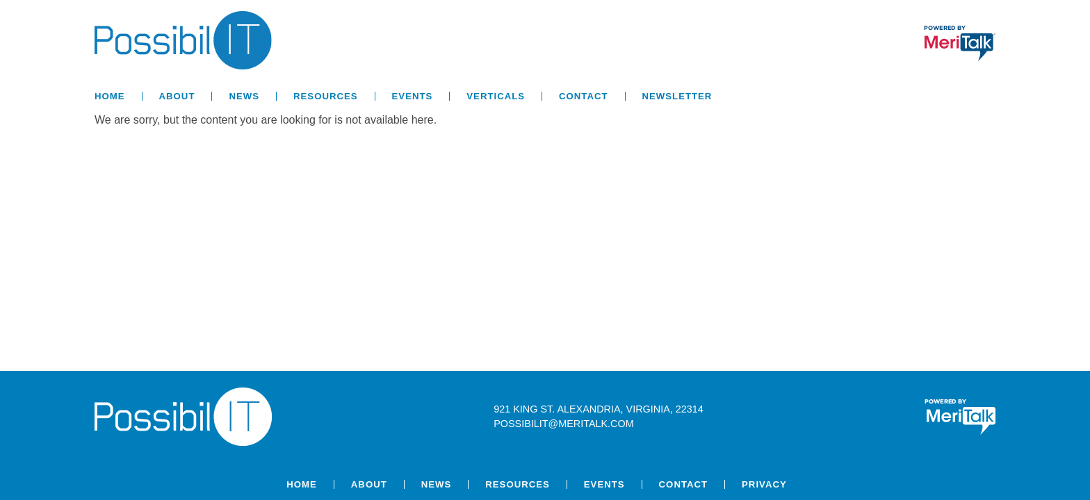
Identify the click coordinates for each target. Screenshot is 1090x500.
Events (412, 96)
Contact (583, 96)
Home (110, 96)
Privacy (764, 484)
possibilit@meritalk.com (563, 423)
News (244, 96)
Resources (325, 96)
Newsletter (677, 96)
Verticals (495, 96)
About (177, 96)
